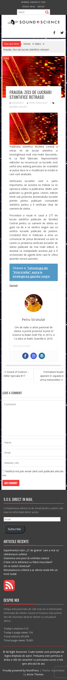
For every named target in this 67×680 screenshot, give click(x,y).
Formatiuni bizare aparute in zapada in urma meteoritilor (52, 375)
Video (6, 58)
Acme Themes (35, 674)
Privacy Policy (28, 6)
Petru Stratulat (37, 102)
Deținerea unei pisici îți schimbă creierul (26, 558)
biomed (13, 106)
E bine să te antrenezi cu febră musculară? (28, 562)
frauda (23, 106)
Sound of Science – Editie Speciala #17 (16, 374)
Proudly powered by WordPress (21, 670)
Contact (41, 6)
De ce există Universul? (17, 566)
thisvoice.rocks (21, 346)
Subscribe (14, 529)
